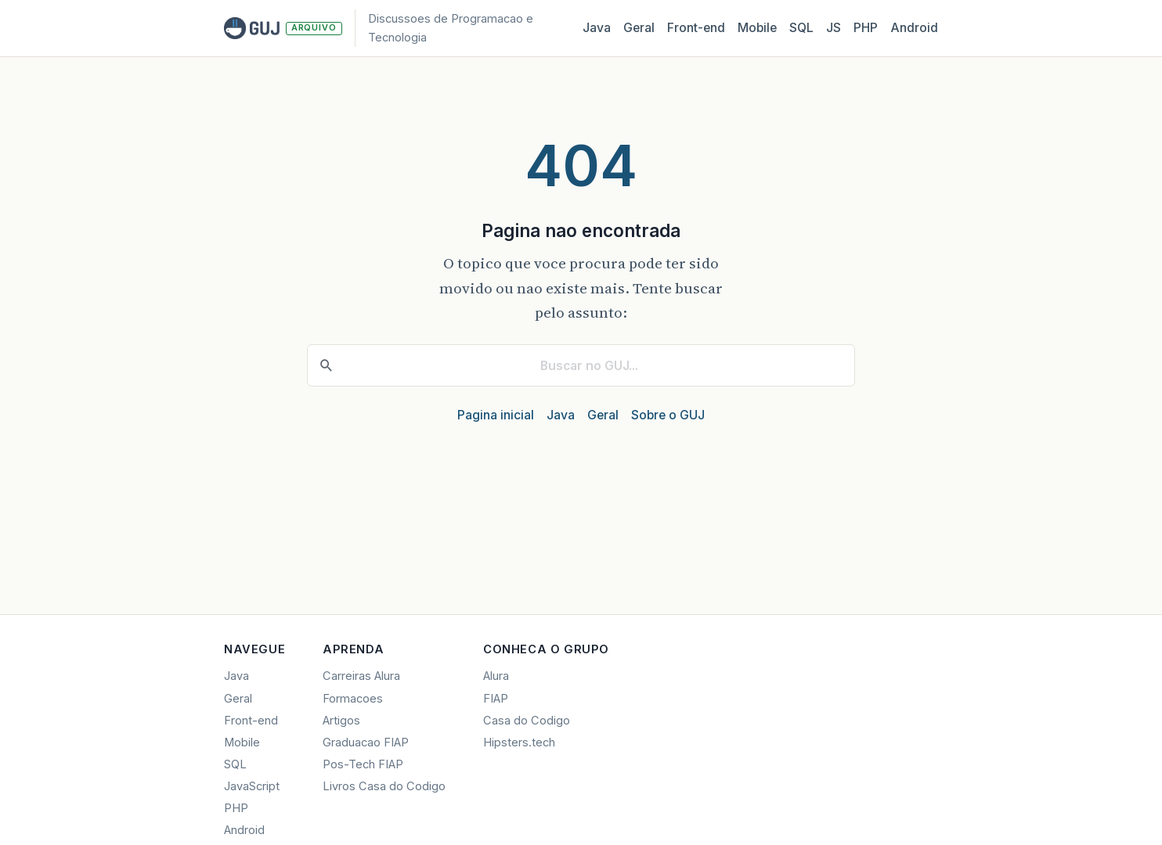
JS (833, 27)
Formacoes (353, 699)
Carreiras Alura (361, 676)
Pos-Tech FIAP (363, 764)
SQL (801, 27)
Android (914, 27)
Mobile (757, 27)
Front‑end (696, 27)
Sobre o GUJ (668, 415)
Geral (639, 27)
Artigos (341, 721)
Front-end (251, 721)
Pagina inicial (495, 415)
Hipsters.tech (519, 742)
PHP (865, 27)
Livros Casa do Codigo (384, 786)
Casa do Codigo (526, 721)
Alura (496, 676)
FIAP (495, 699)
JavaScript (252, 786)
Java (597, 27)
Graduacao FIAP (366, 742)
